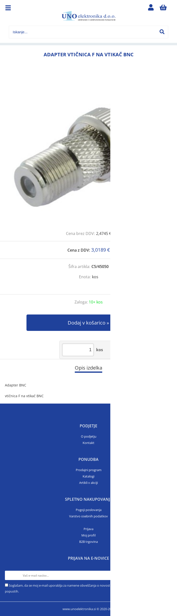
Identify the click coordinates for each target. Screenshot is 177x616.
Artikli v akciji (88, 482)
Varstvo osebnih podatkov (88, 516)
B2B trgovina (88, 541)
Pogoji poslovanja (88, 510)
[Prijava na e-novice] (167, 575)
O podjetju (88, 436)
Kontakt (88, 443)
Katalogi (88, 476)
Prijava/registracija (151, 8)
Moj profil (88, 535)
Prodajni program (88, 470)
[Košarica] (163, 8)
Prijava (88, 529)
